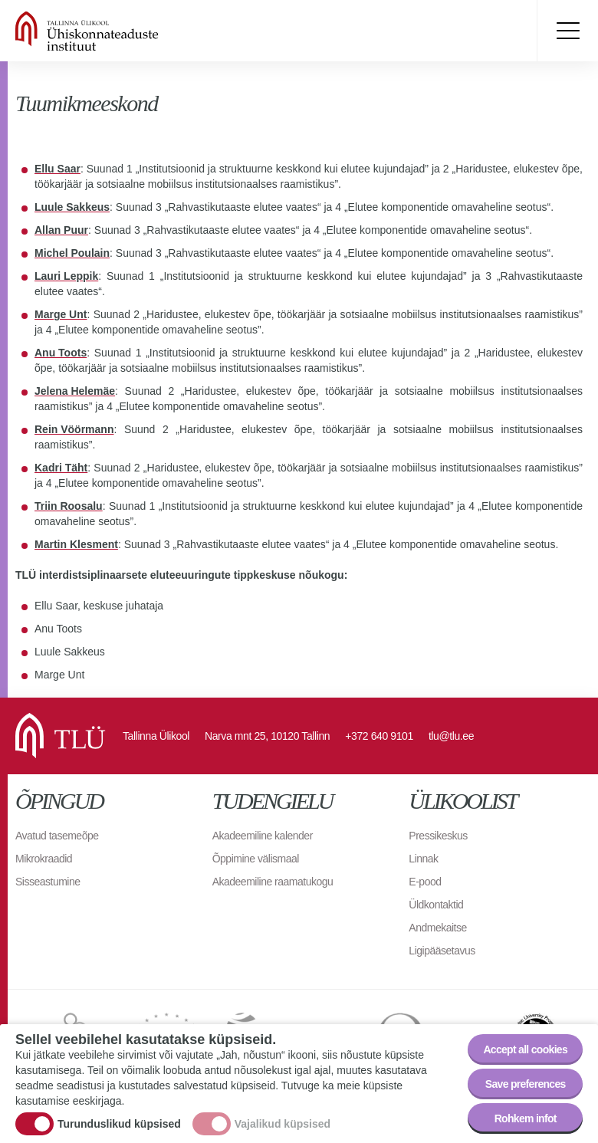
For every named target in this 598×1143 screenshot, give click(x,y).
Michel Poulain (72, 253)
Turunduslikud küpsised (119, 1124)
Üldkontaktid (436, 904)
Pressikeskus (438, 835)
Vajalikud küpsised (282, 1124)
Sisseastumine (47, 881)
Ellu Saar (57, 169)
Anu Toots (60, 353)
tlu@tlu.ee (451, 736)
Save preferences (525, 1084)
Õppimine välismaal (255, 858)
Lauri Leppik (66, 276)
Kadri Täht (60, 467)
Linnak (423, 858)
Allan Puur (61, 230)
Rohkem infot (526, 1118)
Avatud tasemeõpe (57, 835)
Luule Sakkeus (72, 207)
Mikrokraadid (43, 858)
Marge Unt (60, 314)
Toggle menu (567, 30)
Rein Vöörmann (73, 429)
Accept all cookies (525, 1049)
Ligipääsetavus (442, 950)
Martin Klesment (76, 544)
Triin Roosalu (68, 506)
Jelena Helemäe (74, 391)
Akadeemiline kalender (262, 835)
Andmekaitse (437, 927)
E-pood (425, 881)
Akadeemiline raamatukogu (273, 881)
